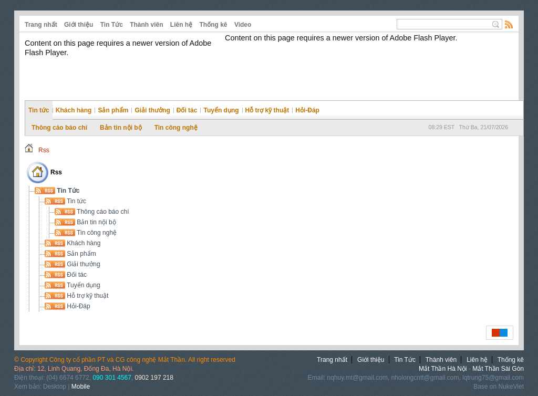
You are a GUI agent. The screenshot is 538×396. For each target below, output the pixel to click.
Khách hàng (74, 110)
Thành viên (146, 24)
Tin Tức (111, 24)
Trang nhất (41, 24)
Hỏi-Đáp (307, 110)
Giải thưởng (152, 110)
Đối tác (187, 110)
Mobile (80, 386)
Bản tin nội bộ (121, 127)
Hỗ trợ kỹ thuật (267, 110)
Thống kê (213, 24)
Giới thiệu (78, 24)
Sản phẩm (113, 110)
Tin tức (38, 110)
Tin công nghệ (176, 127)
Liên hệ (181, 24)
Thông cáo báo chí (59, 127)
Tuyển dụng (221, 110)
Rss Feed (509, 24)
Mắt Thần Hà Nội (443, 368)
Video (242, 24)
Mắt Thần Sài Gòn (498, 368)
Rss (43, 150)
